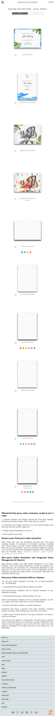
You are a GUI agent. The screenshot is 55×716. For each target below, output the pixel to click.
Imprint (4, 676)
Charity (4, 691)
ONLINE (20, 13)
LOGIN (50, 2)
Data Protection (8, 680)
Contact (5, 684)
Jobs (3, 664)
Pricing (4, 672)
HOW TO (4, 637)
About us (5, 641)
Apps (3, 657)
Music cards (6, 649)
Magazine (5, 699)
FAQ (3, 703)
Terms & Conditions (9, 687)
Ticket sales (6, 661)
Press (3, 668)
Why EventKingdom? (9, 645)
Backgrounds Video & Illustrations (15, 653)
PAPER (35, 13)
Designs (4, 707)
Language (5, 695)
